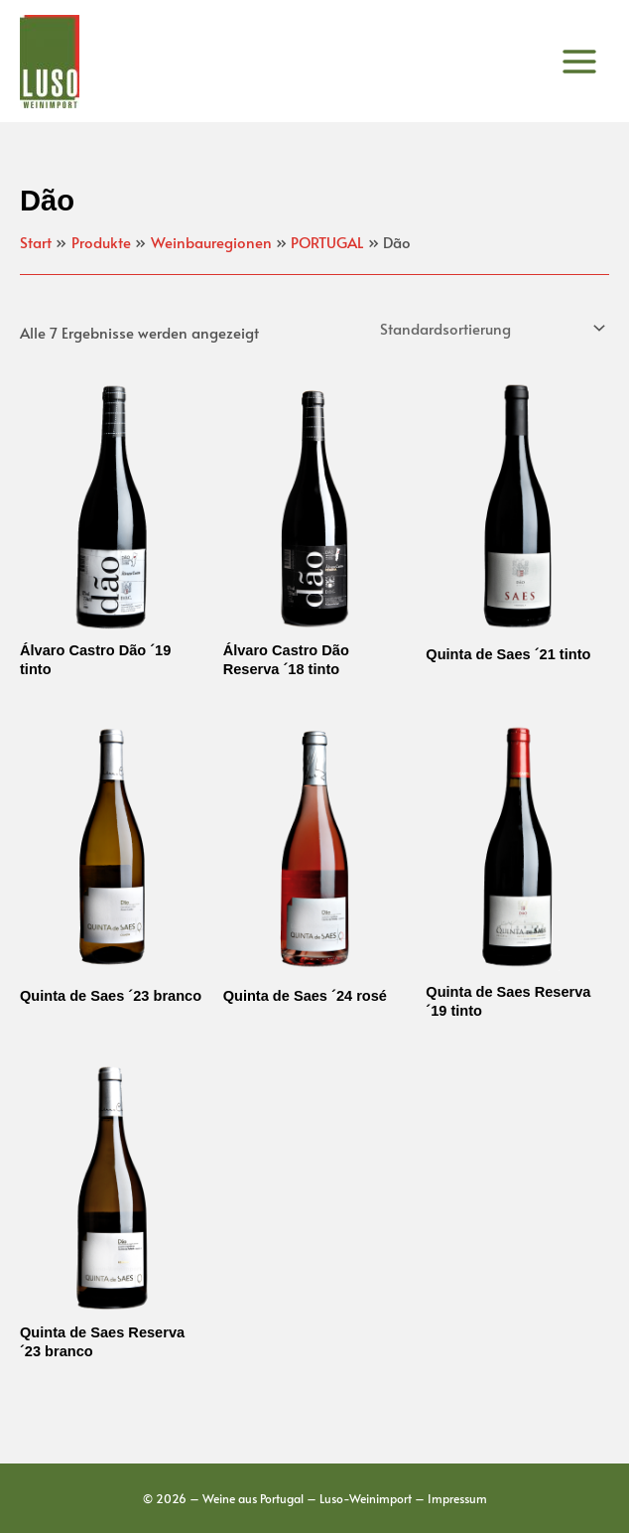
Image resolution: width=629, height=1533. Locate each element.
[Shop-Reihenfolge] (490, 328)
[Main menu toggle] (579, 60)
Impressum (457, 1498)
